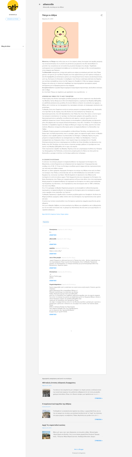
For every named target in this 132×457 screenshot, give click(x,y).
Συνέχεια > (99, 398)
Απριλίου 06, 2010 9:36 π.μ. (65, 272)
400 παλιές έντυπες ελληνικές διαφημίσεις (59, 383)
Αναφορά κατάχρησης (78, 453)
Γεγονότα (46, 222)
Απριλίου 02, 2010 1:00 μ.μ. (68, 257)
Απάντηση (52, 235)
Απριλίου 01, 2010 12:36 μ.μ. (65, 229)
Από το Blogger (79, 449)
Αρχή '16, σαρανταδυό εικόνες (53, 425)
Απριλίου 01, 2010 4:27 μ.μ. (62, 248)
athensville (48, 4)
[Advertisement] (113, 38)
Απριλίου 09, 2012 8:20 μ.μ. (69, 284)
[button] (101, 15)
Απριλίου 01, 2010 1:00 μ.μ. (64, 239)
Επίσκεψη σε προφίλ (12, 19)
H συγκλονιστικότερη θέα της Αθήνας (56, 404)
